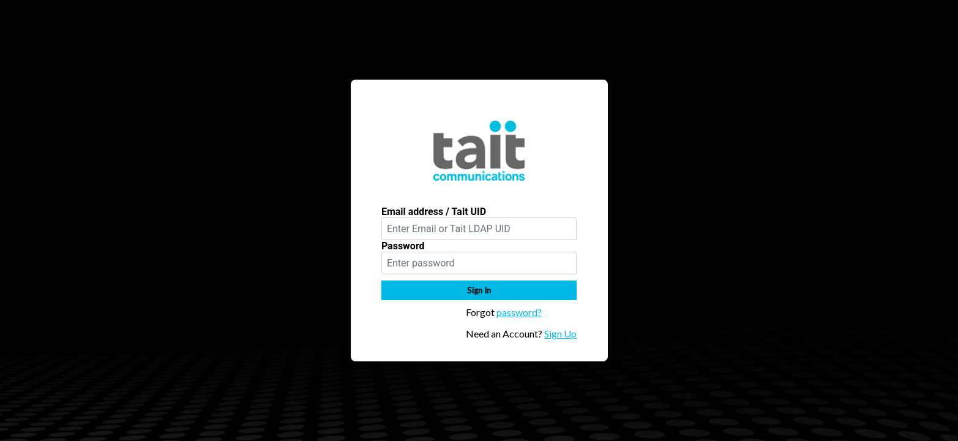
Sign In (479, 290)
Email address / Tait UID (433, 211)
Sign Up (560, 333)
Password (403, 246)
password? (519, 312)
